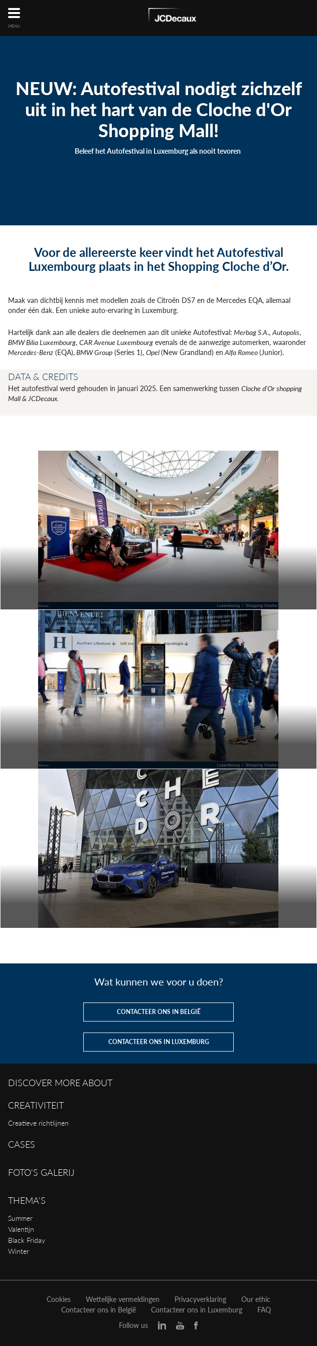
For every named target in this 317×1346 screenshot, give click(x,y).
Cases (21, 1144)
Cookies (59, 1299)
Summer (20, 1218)
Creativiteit (36, 1105)
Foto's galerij (41, 1172)
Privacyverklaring (200, 1299)
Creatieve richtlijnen (38, 1123)
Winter (18, 1251)
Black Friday (26, 1240)
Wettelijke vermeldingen (123, 1299)
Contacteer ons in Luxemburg (196, 1310)
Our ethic (255, 1299)
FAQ (264, 1310)
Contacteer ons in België (98, 1310)
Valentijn (21, 1229)
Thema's (27, 1200)
